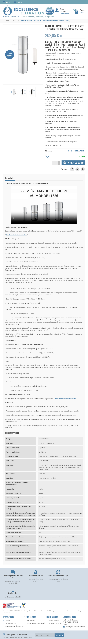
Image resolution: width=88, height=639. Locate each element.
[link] (72, 169)
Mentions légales (53, 606)
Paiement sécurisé (10, 609)
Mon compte (30, 606)
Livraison (8, 606)
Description (10, 178)
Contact (18, 2)
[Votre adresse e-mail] (45, 621)
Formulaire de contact (55, 609)
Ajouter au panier (73, 162)
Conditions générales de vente (14, 612)
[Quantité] (55, 163)
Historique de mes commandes (36, 609)
